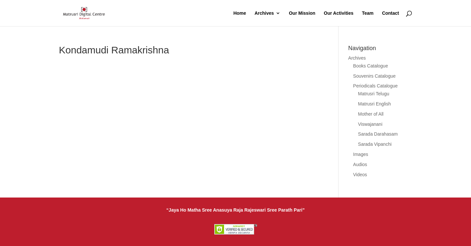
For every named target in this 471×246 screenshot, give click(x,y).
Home (239, 13)
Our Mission (302, 13)
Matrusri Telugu (373, 93)
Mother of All (371, 114)
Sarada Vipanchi (375, 144)
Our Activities (339, 13)
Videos (360, 174)
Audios (360, 164)
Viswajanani (370, 124)
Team (368, 13)
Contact (390, 13)
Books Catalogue (370, 65)
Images (360, 154)
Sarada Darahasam (378, 134)
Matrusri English (374, 103)
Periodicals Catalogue (375, 85)
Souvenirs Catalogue (374, 76)
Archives (264, 13)
